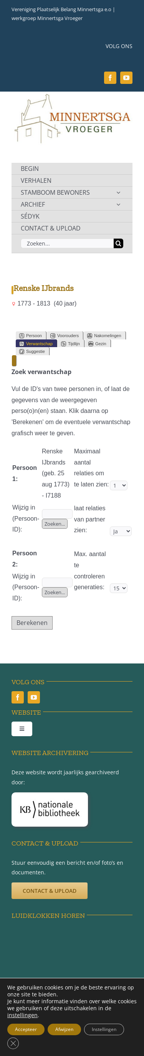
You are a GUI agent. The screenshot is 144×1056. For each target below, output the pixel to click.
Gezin (97, 344)
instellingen (22, 1015)
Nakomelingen (104, 336)
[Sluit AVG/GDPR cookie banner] (13, 1043)
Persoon (30, 336)
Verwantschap (36, 344)
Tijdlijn (70, 344)
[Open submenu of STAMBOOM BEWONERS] (118, 192)
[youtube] (126, 78)
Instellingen (104, 1029)
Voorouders (64, 336)
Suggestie (32, 351)
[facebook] (110, 78)
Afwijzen (64, 1029)
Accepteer (26, 1029)
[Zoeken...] (67, 243)
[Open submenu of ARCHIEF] (118, 204)
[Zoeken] (118, 243)
